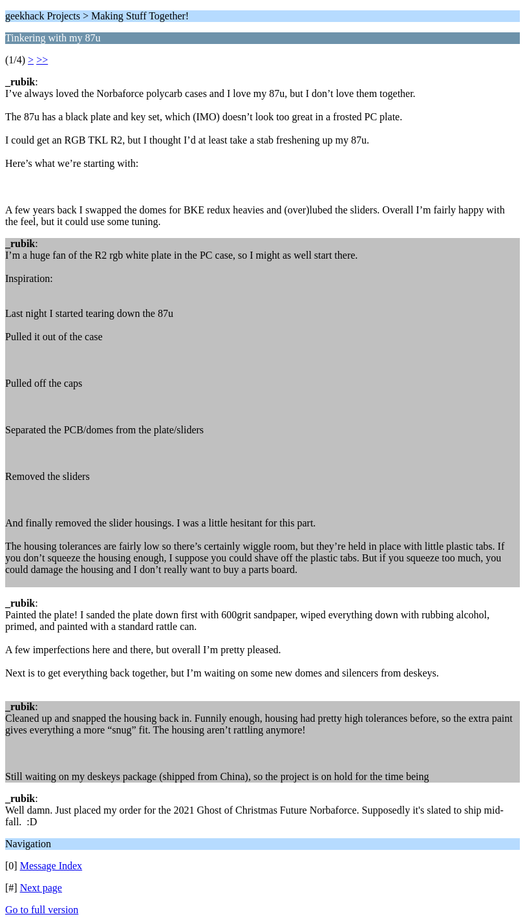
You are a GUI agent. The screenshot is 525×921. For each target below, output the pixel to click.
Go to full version (41, 909)
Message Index (51, 865)
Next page (41, 887)
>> (42, 59)
